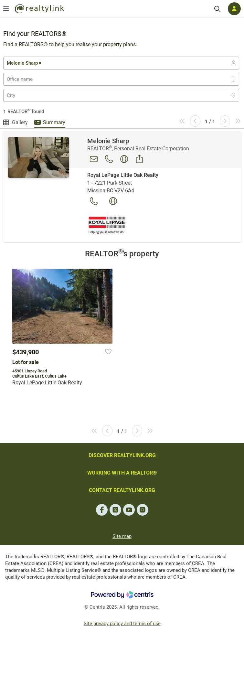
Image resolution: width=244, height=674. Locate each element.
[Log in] (234, 8)
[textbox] (24, 79)
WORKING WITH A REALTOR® (122, 473)
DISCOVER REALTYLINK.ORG (122, 455)
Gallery (20, 122)
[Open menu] (6, 8)
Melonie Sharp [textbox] (24, 63)
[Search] (217, 9)
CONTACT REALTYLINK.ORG (122, 490)
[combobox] (121, 63)
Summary (54, 122)
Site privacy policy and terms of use (122, 623)
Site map (122, 536)
